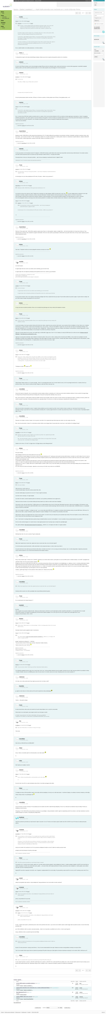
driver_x (21, 52)
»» (89, 12)
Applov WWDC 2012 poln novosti (24, 996)
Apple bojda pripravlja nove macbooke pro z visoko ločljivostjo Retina (32, 987)
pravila (3, 27)
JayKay (80, 992)
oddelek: (51, 1007)
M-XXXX (19, 23)
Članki (2, 20)
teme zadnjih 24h (5, 18)
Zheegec (17, 993)
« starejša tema (38, 1007)
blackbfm (21, 686)
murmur (21, 102)
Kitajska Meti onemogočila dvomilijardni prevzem (27, 0)
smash (21, 878)
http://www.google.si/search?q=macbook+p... (34, 524)
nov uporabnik (97, 27)
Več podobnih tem (17, 1002)
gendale (21, 261)
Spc (20, 721)
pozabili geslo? (97, 28)
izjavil (28, 21)
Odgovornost (17, 1012)
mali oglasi (4, 16)
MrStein (21, 618)
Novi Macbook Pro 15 (21, 992)
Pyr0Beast (17, 725)
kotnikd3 (21, 605)
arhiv (3, 13)
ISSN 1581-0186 (35, 1012)
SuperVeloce (22, 131)
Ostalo (2, 26)
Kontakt (29, 1012)
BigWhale (21, 817)
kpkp (80, 983)
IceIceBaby (22, 389)
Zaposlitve (3, 22)
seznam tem (96, 39)
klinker (21, 181)
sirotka (21, 16)
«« (76, 12)
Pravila (2, 1012)
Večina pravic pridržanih (9, 1012)
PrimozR (17, 984)
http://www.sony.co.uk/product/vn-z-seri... (28, 334)
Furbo (16, 21)
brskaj (3, 24)
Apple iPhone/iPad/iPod (28, 999)
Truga (20, 165)
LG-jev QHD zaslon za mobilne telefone (25, 983)
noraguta (21, 829)
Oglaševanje (23, 1012)
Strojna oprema (23, 994)
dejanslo (81, 996)
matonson (21, 676)
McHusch (18, 988)
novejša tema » (67, 1007)
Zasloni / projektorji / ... (28, 985)
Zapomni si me (97, 18)
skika (20, 760)
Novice (2, 11)
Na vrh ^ (103, 1012)
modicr (80, 987)
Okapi (20, 747)
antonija (21, 148)
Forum (2, 15)
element (21, 62)
